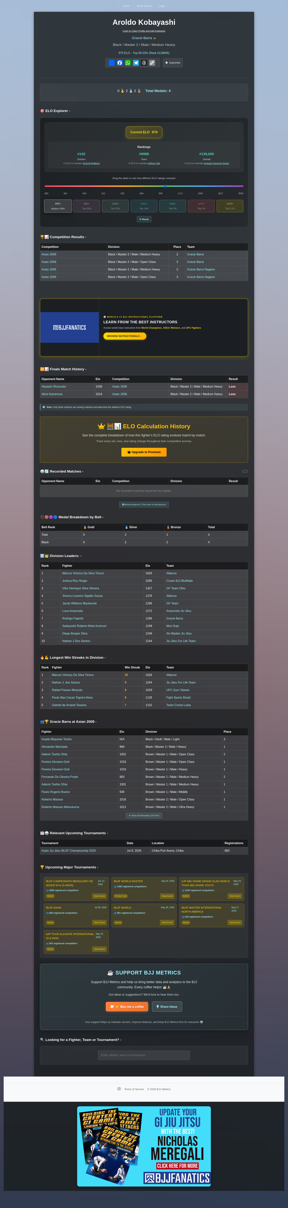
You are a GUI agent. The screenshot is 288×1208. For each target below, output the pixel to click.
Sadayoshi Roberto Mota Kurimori (84, 630)
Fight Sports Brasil (178, 702)
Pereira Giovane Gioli (55, 766)
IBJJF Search (144, 5)
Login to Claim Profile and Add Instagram (144, 31)
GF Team (172, 607)
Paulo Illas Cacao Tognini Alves (72, 702)
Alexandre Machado (55, 751)
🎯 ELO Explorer (55, 112)
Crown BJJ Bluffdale (179, 585)
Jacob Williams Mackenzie (79, 607)
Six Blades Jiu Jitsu (179, 637)
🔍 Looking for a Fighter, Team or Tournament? (80, 1053)
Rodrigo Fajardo (72, 622)
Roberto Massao (52, 803)
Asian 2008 (49, 257)
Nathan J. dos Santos (66, 686)
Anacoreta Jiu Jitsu (178, 615)
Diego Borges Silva (74, 637)
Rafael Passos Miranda (67, 694)
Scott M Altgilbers (91, 164)
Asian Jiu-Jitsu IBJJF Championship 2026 (69, 856)
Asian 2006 (49, 272)
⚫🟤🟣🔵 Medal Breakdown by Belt (72, 521)
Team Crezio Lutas (178, 709)
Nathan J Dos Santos (76, 645)
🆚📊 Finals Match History (63, 372)
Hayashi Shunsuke (54, 389)
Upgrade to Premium (144, 455)
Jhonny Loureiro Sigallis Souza (82, 600)
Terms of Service (134, 1102)
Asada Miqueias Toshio (57, 743)
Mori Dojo (172, 630)
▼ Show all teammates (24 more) (144, 820)
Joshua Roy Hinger (74, 585)
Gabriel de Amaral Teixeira (69, 709)
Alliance (171, 577)
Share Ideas (169, 1020)
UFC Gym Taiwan (177, 694)
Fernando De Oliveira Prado (60, 781)
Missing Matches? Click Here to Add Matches (144, 508)
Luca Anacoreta (72, 615)
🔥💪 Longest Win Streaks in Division (73, 662)
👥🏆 (68, 726)
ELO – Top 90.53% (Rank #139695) (144, 54)
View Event (98, 903)
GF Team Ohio (176, 592)
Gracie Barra (141, 38)
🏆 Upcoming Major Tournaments (69, 873)
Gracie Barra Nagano (201, 272)
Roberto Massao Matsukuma (60, 811)
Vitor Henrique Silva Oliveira (80, 592)
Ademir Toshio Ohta (54, 758)
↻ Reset (144, 221)
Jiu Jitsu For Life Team (181, 645)
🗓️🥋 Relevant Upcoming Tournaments (74, 839)
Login (168, 5)
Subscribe (173, 63)
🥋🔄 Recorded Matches (61, 474)
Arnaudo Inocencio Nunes (216, 164)
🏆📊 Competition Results (63, 240)
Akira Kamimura (52, 397)
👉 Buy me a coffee (125, 1020)
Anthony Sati (153, 164)
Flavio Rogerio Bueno (56, 796)
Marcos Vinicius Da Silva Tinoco (83, 577)
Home (119, 5)
